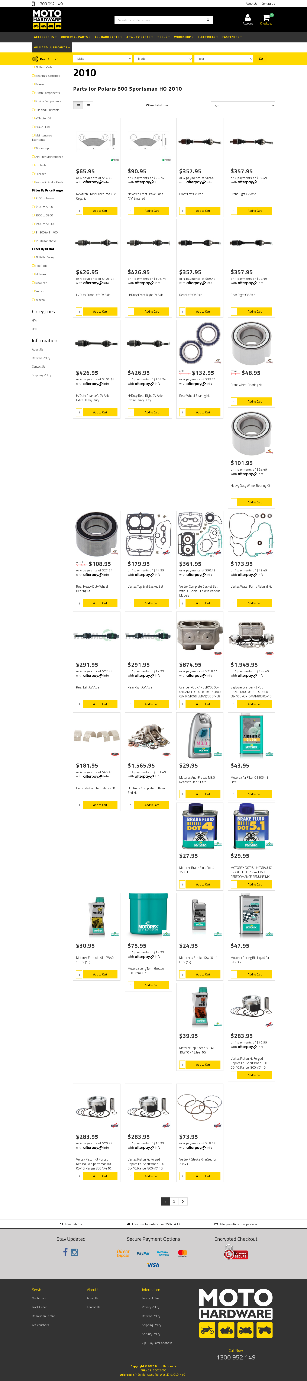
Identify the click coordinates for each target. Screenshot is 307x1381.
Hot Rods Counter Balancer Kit (96, 788)
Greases (40, 173)
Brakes (40, 84)
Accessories (45, 37)
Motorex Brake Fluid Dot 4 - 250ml (197, 870)
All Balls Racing (44, 257)
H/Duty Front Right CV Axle (146, 294)
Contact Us (268, 3)
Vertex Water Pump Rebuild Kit (251, 586)
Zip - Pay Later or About (157, 1342)
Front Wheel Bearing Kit (246, 384)
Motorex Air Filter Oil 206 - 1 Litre (249, 779)
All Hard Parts (108, 37)
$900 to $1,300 (45, 224)
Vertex (39, 291)
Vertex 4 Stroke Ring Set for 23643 (197, 1161)
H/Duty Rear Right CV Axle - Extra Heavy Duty (146, 398)
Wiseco (40, 299)
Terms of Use (150, 1298)
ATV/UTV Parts (139, 37)
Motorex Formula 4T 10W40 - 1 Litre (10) (96, 960)
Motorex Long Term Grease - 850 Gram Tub (147, 970)
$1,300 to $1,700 (46, 232)
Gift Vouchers (40, 1325)
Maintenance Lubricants (42, 137)
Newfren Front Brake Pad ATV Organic (96, 196)
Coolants (40, 165)
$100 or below (44, 198)
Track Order (39, 1307)
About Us (251, 3)
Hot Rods (41, 265)
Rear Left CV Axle (190, 294)
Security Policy (151, 1334)
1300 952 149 (50, 3)
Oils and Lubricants (52, 47)
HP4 (34, 320)
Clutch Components (47, 92)
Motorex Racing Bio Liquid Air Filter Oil (250, 960)
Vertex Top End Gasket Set (145, 586)
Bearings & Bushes (47, 75)
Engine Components (48, 101)
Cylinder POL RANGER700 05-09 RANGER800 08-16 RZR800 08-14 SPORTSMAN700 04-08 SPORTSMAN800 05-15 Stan (199, 694)
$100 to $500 (44, 206)
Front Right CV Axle (243, 193)
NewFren (41, 282)
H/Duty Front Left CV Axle (93, 294)
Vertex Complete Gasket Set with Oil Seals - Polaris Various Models (199, 591)
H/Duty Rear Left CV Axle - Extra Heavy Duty (94, 398)
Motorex (40, 274)
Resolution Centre (43, 1316)
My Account (39, 1298)
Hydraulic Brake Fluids (49, 182)
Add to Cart (100, 210)
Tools (163, 37)
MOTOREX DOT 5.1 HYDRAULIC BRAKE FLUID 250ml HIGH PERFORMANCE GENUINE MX (251, 872)
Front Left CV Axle (191, 193)
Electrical (208, 37)
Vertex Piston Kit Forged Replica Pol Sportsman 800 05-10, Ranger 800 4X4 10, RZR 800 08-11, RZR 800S (249, 1065)
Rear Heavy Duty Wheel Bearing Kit (92, 588)
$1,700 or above (46, 241)
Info (106, 182)
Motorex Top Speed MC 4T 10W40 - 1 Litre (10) (196, 1050)
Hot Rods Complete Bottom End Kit (146, 790)
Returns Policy (41, 358)
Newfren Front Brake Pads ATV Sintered (145, 196)
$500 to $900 (44, 215)
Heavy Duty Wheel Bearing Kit (250, 485)
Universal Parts (76, 37)
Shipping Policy (41, 375)
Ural (34, 329)
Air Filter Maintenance (49, 156)
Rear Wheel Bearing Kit (194, 395)
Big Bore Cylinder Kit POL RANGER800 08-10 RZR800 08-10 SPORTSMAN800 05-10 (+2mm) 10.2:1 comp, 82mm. (251, 694)
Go (261, 59)
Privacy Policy (150, 1307)
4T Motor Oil (43, 118)
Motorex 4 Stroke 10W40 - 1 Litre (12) (198, 960)
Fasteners (232, 37)
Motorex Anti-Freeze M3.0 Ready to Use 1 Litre (197, 779)
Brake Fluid (42, 127)
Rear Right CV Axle (243, 294)
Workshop (184, 37)
